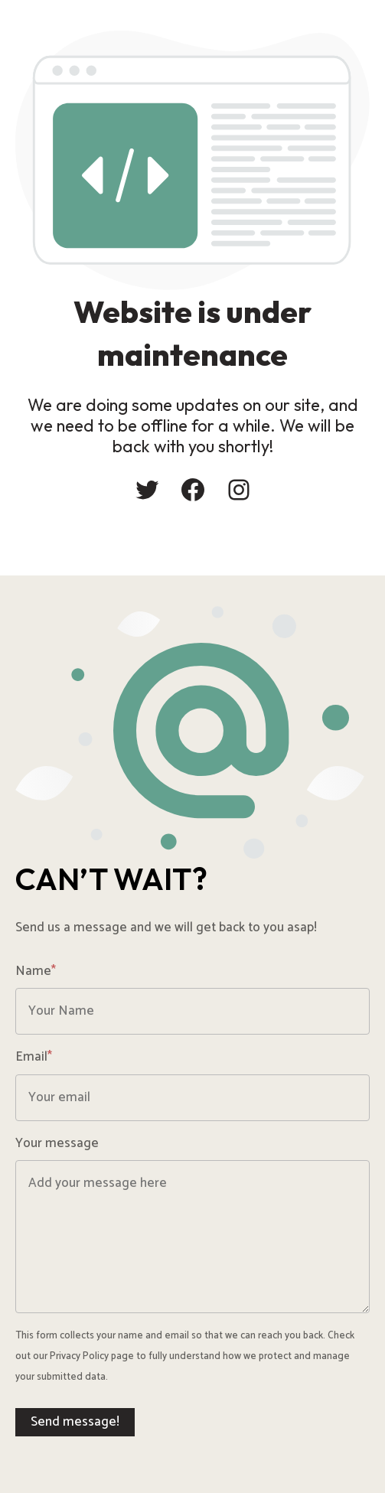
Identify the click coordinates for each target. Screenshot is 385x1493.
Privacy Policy (79, 1356)
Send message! (75, 1422)
